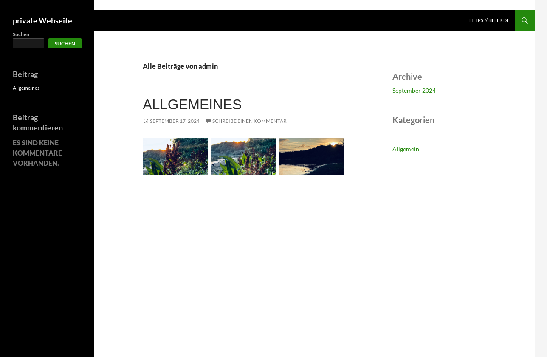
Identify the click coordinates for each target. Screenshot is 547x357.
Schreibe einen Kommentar (249, 121)
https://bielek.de (489, 20)
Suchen (21, 34)
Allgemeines (192, 104)
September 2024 (414, 90)
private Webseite (42, 20)
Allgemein (405, 149)
